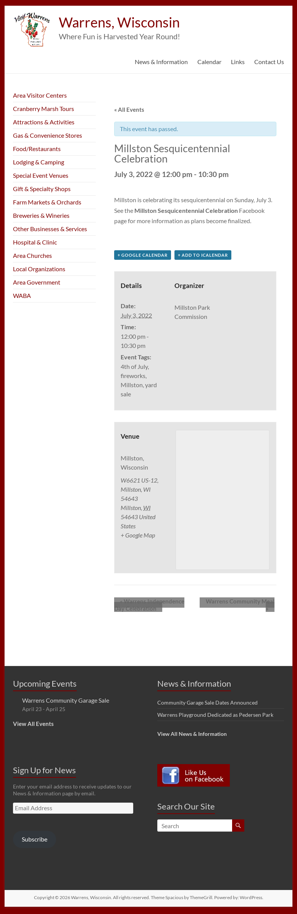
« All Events (129, 109)
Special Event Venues (40, 175)
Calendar (209, 61)
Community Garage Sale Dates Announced (207, 704)
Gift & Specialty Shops (42, 188)
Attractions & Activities (43, 122)
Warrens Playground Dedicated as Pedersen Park (215, 716)
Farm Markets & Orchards (47, 202)
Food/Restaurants (37, 148)
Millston (132, 386)
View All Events (33, 725)
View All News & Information (192, 735)
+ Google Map (138, 536)
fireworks (133, 377)
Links (238, 61)
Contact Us (269, 61)
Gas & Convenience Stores (47, 135)
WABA (22, 295)
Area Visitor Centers (40, 95)
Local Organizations (39, 268)
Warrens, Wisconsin (119, 22)
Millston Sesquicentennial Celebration (186, 210)
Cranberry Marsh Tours (43, 108)
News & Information (161, 61)
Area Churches (32, 255)
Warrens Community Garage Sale (65, 702)
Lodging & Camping (38, 162)
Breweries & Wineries (41, 215)
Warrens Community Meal (238, 603)
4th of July (134, 368)
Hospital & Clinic (35, 242)
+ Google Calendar (143, 256)
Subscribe (34, 841)
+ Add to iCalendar (203, 256)
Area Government (36, 282)
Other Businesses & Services (50, 228)
